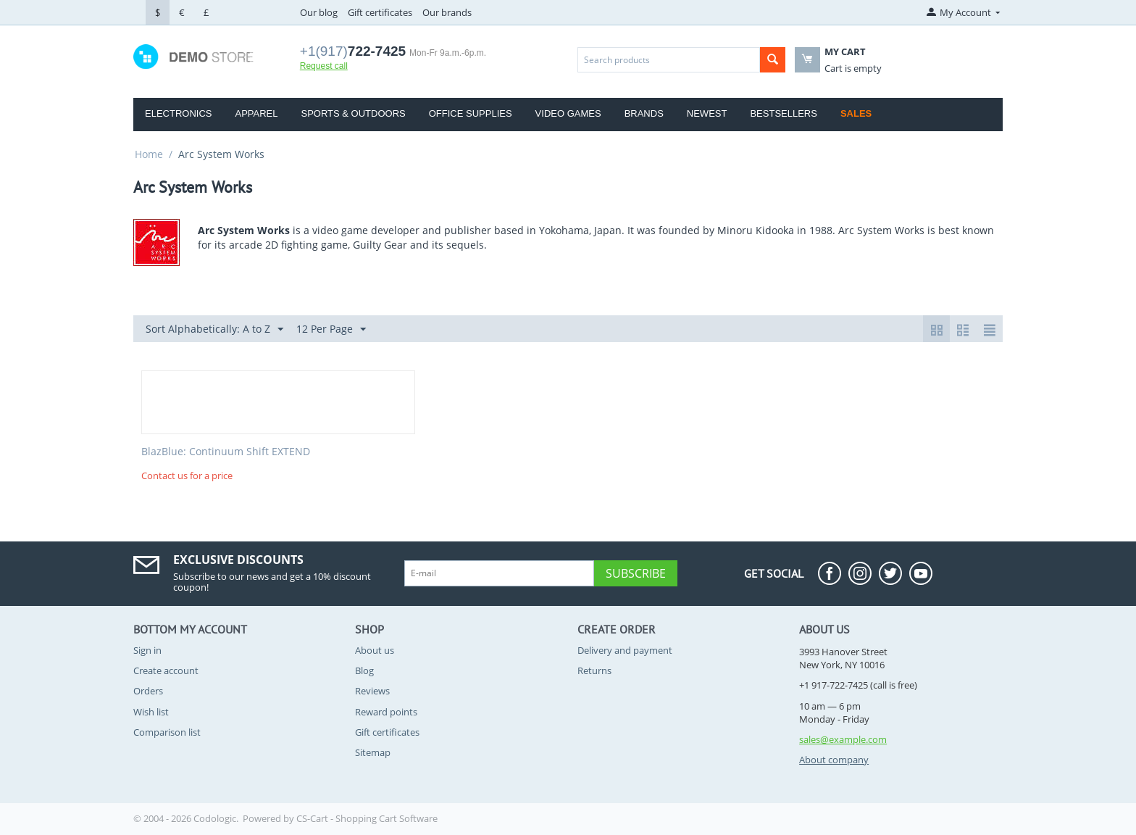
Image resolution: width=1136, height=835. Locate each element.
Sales (856, 113)
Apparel (256, 113)
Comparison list (167, 732)
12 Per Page (331, 329)
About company (834, 759)
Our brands (447, 12)
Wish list (151, 711)
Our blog (319, 12)
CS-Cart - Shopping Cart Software (367, 818)
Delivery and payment (624, 650)
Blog (364, 670)
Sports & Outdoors (353, 113)
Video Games (568, 113)
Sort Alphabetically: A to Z (214, 329)
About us (374, 650)
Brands (644, 113)
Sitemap (372, 752)
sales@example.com (843, 739)
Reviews (372, 690)
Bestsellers (783, 113)
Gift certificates (380, 12)
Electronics (178, 113)
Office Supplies (470, 113)
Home (149, 154)
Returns (594, 670)
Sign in (147, 650)
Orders (148, 690)
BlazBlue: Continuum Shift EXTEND (225, 452)
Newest (707, 113)
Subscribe (636, 573)
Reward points (386, 711)
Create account (166, 670)
